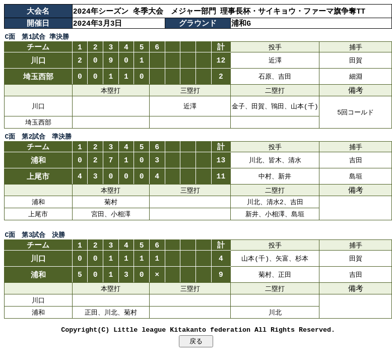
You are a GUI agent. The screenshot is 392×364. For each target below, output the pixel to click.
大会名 (38, 11)
